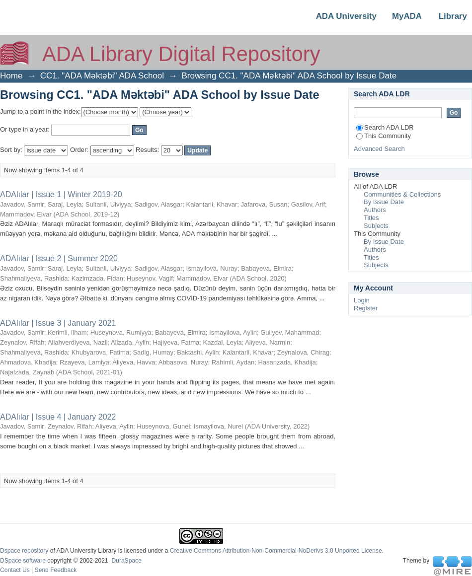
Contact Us (15, 570)
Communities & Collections (402, 194)
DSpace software (23, 560)
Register (366, 308)
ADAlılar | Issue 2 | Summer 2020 (59, 258)
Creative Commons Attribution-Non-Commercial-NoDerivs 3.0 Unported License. (277, 550)
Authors (375, 210)
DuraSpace (126, 560)
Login (362, 300)
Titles (371, 217)
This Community (383, 136)
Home (11, 75)
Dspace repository (24, 550)
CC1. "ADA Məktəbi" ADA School (102, 75)
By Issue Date (384, 202)
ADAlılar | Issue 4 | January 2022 (59, 417)
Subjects (376, 225)
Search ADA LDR (385, 127)
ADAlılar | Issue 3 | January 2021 (58, 323)
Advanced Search (379, 148)
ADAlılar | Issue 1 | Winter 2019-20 (61, 194)
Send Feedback (56, 570)
